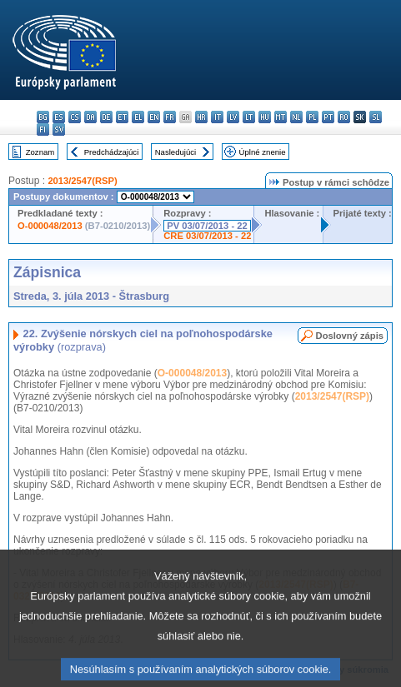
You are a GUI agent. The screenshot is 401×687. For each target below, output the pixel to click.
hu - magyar (264, 117)
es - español (59, 117)
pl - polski (312, 117)
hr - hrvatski (201, 117)
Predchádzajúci (111, 152)
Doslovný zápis (349, 336)
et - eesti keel (122, 117)
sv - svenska (59, 129)
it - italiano (217, 117)
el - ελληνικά (138, 117)
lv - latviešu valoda (233, 117)
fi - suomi (43, 129)
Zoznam (40, 152)
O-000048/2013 (50, 226)
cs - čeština (74, 117)
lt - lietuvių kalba (249, 117)
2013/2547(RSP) (82, 181)
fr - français (169, 117)
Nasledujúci (176, 152)
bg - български (43, 117)
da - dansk (90, 117)
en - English (154, 117)
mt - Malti (280, 117)
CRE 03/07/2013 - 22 (207, 236)
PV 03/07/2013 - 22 (207, 226)
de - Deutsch (106, 117)
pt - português (328, 117)
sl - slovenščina (375, 117)
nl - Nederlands (296, 117)
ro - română (344, 117)
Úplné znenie (262, 152)
